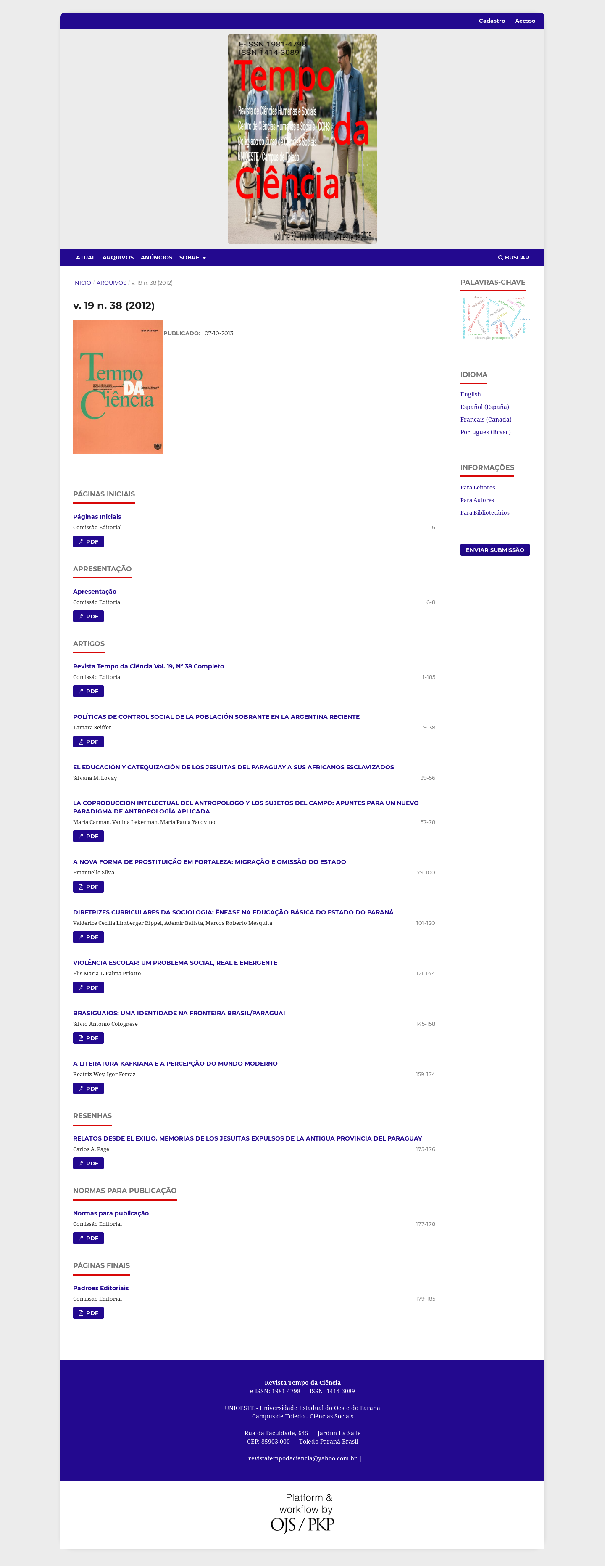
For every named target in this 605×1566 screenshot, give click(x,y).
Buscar (513, 257)
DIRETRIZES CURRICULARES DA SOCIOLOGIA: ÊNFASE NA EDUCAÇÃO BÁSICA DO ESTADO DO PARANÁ (233, 916)
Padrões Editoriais (101, 1292)
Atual (85, 257)
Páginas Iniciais (97, 520)
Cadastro (492, 20)
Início (82, 282)
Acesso (525, 20)
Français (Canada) (486, 419)
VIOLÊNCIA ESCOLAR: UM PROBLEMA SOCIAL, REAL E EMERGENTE (175, 967)
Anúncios (156, 257)
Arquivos (118, 257)
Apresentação (94, 595)
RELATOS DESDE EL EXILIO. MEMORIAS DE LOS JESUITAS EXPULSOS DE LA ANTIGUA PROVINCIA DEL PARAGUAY (247, 1142)
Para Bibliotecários (485, 512)
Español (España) (484, 407)
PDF (91, 545)
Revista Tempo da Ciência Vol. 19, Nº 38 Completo (148, 670)
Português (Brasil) (485, 432)
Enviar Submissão (495, 550)
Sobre (190, 257)
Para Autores (477, 500)
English (470, 394)
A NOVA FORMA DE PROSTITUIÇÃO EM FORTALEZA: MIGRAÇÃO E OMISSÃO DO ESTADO (209, 866)
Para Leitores (477, 487)
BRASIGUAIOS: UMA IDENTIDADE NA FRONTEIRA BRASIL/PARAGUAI (179, 1017)
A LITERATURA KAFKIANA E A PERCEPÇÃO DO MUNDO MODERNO (175, 1068)
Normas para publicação (111, 1217)
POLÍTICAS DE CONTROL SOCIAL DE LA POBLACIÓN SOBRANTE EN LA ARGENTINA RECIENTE (216, 720)
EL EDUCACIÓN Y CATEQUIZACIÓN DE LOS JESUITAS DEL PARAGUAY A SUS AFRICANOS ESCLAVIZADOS (233, 771)
